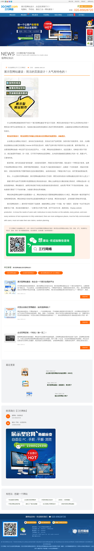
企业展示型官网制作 (30, 500)
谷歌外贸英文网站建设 (67, 504)
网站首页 (12, 15)
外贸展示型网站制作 (80, 542)
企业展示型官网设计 (28, 273)
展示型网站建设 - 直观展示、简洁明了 (59, 385)
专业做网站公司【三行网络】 (16, 67)
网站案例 (35, 15)
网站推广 (83, 1)
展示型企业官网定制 (69, 542)
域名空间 (77, 1)
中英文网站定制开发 (14, 504)
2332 (30, 67)
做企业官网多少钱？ (61, 396)
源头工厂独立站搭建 (31, 504)
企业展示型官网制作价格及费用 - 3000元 (59, 373)
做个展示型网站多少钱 (6, 542)
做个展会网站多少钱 (59, 542)
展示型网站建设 (11, 273)
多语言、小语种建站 (64, 500)
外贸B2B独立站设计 (47, 500)
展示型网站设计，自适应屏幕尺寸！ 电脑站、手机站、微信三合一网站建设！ (37, 8)
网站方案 (71, 1)
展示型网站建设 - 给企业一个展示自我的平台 (35, 282)
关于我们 (81, 15)
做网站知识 (90, 1)
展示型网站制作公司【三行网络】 (50, 273)
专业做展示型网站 (14, 500)
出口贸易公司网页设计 (49, 504)
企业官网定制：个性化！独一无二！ (32, 333)
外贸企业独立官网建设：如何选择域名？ (33, 307)
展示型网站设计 (89, 542)
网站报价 (24, 15)
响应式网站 (58, 15)
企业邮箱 (70, 15)
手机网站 (46, 15)
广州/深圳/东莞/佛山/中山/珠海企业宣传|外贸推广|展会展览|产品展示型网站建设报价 (32, 542)
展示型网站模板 (47, 544)
